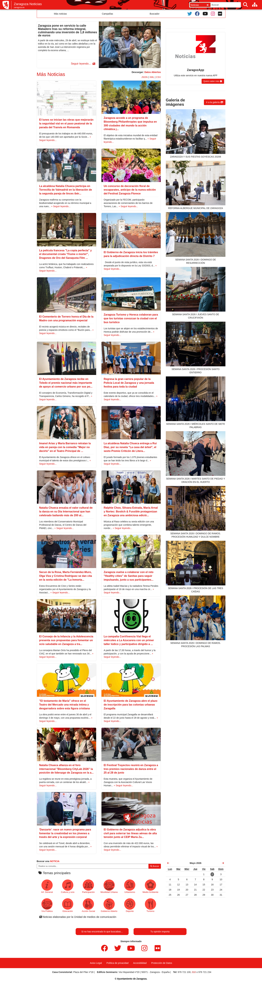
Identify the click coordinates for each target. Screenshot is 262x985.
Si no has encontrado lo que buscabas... (102, 931)
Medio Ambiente (150, 886)
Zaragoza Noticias (28, 4)
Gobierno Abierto (109, 905)
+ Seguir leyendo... (61, 206)
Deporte (130, 905)
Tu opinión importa (159, 931)
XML (151, 77)
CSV (158, 77)
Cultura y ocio (67, 886)
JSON (144, 77)
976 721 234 (204, 972)
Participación (88, 886)
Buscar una (48, 861)
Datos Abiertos (152, 72)
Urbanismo (130, 886)
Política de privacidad (117, 963)
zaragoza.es (19, 7)
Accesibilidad (140, 963)
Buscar (154, 866)
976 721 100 (184, 972)
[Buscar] (245, 4)
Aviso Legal (96, 963)
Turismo (150, 905)
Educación (67, 905)
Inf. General (47, 886)
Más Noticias (51, 74)
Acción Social (88, 905)
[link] (168, 863)
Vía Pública (47, 905)
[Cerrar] (208, 5)
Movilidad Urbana (109, 886)
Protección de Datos (161, 963)
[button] (82, 64)
